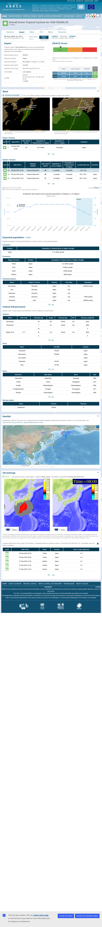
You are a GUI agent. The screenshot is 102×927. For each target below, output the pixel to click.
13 (8, 147)
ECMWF (72, 36)
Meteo (32, 32)
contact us (79, 1)
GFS (55, 36)
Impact (21, 32)
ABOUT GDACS (82, 584)
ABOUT (79, 16)
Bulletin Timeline (9, 160)
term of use (71, 1)
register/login (88, 1)
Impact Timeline (9, 138)
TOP (98, 91)
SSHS (67, 95)
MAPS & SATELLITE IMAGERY (50, 16)
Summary (10, 32)
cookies (98, 587)
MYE (23, 332)
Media (50, 32)
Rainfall (87, 69)
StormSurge (9, 473)
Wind (63, 69)
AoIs (28, 237)
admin (96, 1)
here (71, 61)
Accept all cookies (65, 916)
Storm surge (75, 69)
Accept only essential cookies (87, 916)
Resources (62, 32)
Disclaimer (48, 587)
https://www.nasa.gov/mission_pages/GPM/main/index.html (23, 422)
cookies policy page (40, 915)
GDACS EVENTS (15, 16)
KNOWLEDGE (69, 16)
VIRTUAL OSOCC (30, 16)
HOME (4, 16)
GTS (41, 32)
